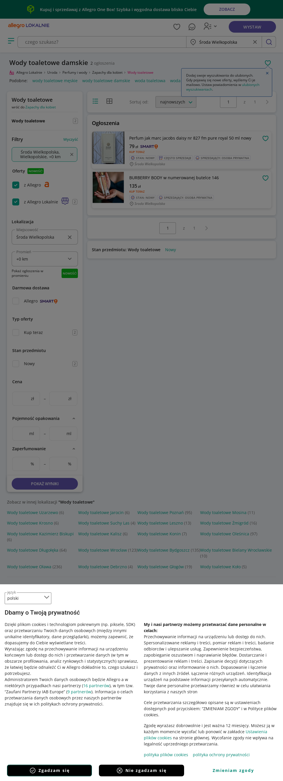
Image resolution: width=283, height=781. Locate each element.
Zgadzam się (49, 770)
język (11, 592)
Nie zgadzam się (141, 770)
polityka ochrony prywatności (221, 754)
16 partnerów (96, 685)
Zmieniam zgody (233, 770)
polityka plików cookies (166, 754)
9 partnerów (79, 691)
